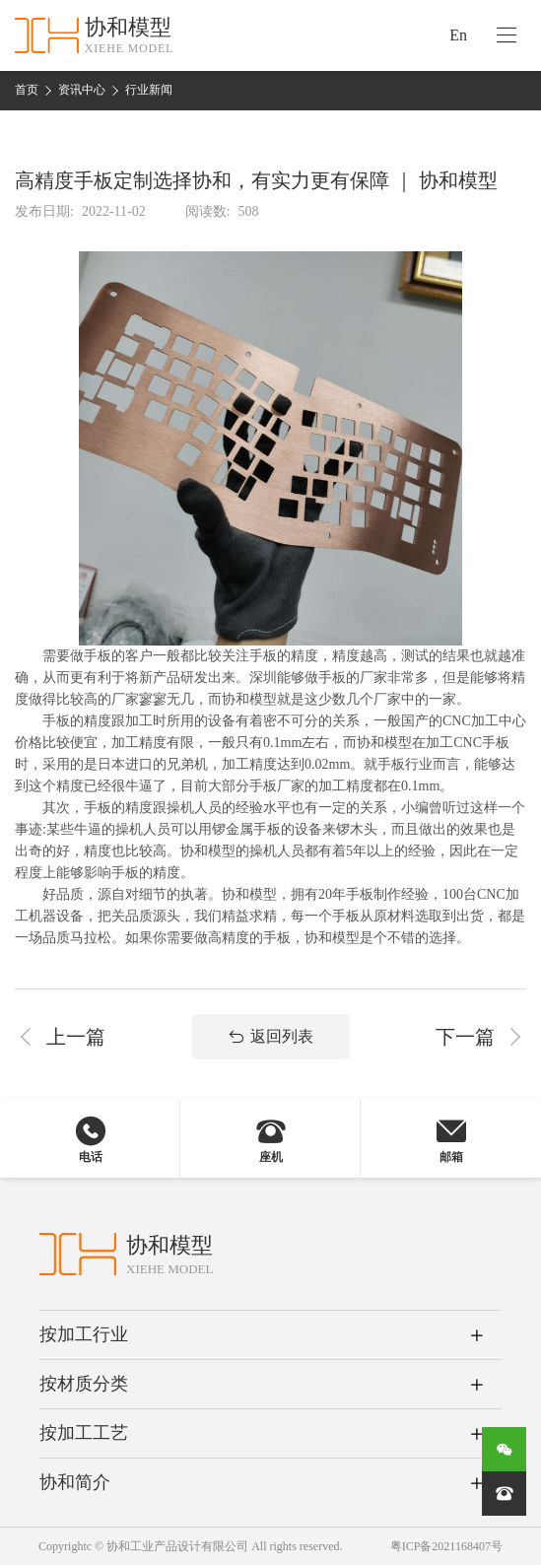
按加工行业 (83, 1334)
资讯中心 (81, 90)
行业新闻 (148, 90)
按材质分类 (83, 1384)
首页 (26, 90)
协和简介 (74, 1482)
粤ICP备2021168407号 (446, 1546)
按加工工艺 (83, 1433)
